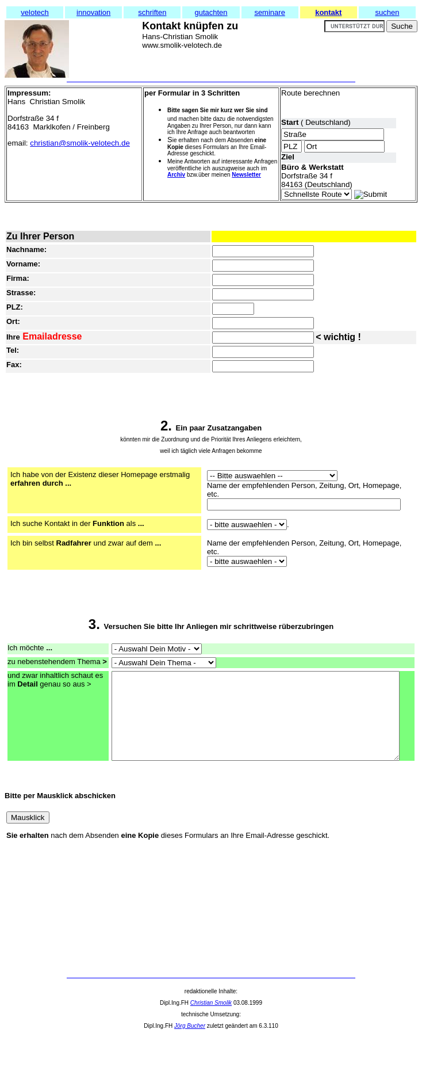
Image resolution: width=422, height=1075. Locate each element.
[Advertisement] (56, 954)
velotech (34, 12)
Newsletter (246, 174)
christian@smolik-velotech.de (80, 143)
